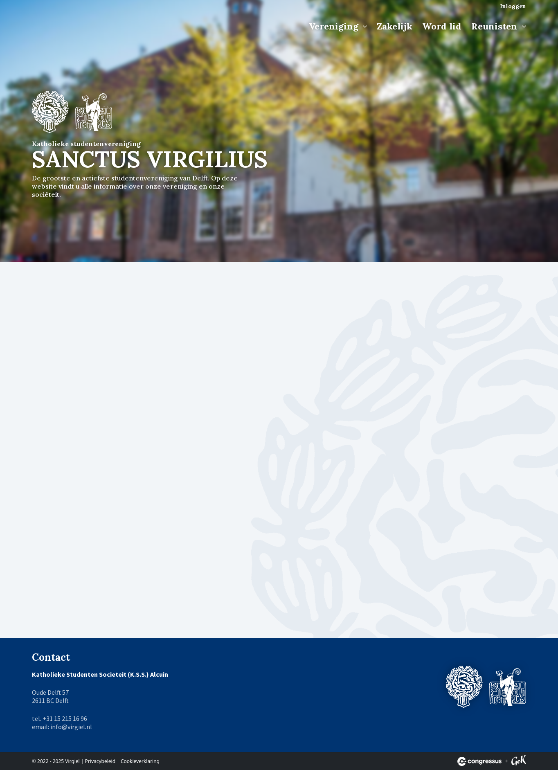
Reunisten (495, 26)
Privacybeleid (100, 761)
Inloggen (513, 6)
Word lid (441, 26)
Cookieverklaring (140, 761)
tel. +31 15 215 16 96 (59, 718)
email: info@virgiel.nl (62, 727)
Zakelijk (394, 26)
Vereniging (335, 26)
